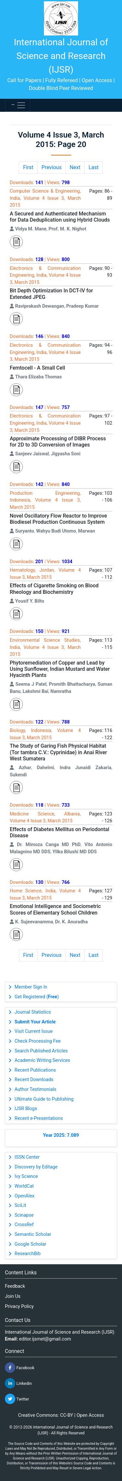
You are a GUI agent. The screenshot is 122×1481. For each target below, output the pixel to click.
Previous (52, 167)
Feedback (15, 1286)
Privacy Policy (19, 1306)
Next (75, 167)
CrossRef (24, 1224)
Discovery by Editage (36, 1167)
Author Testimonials (35, 1089)
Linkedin (18, 1383)
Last (93, 167)
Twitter (17, 1399)
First (28, 167)
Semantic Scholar (33, 1234)
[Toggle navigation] (17, 105)
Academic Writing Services (42, 1060)
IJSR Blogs (26, 1108)
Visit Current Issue (34, 1031)
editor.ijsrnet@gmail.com (45, 1339)
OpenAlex (24, 1196)
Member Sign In (31, 987)
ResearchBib (28, 1253)
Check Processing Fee (38, 1041)
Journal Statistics (33, 1012)
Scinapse (24, 1215)
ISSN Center (27, 1157)
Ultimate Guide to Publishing (44, 1099)
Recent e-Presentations (39, 1118)
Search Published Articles (41, 1051)
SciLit (20, 1205)
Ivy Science (26, 1176)
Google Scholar (30, 1244)
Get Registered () (37, 997)
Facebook (19, 1367)
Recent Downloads (34, 1079)
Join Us (12, 1296)
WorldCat (24, 1186)
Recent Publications (35, 1070)
